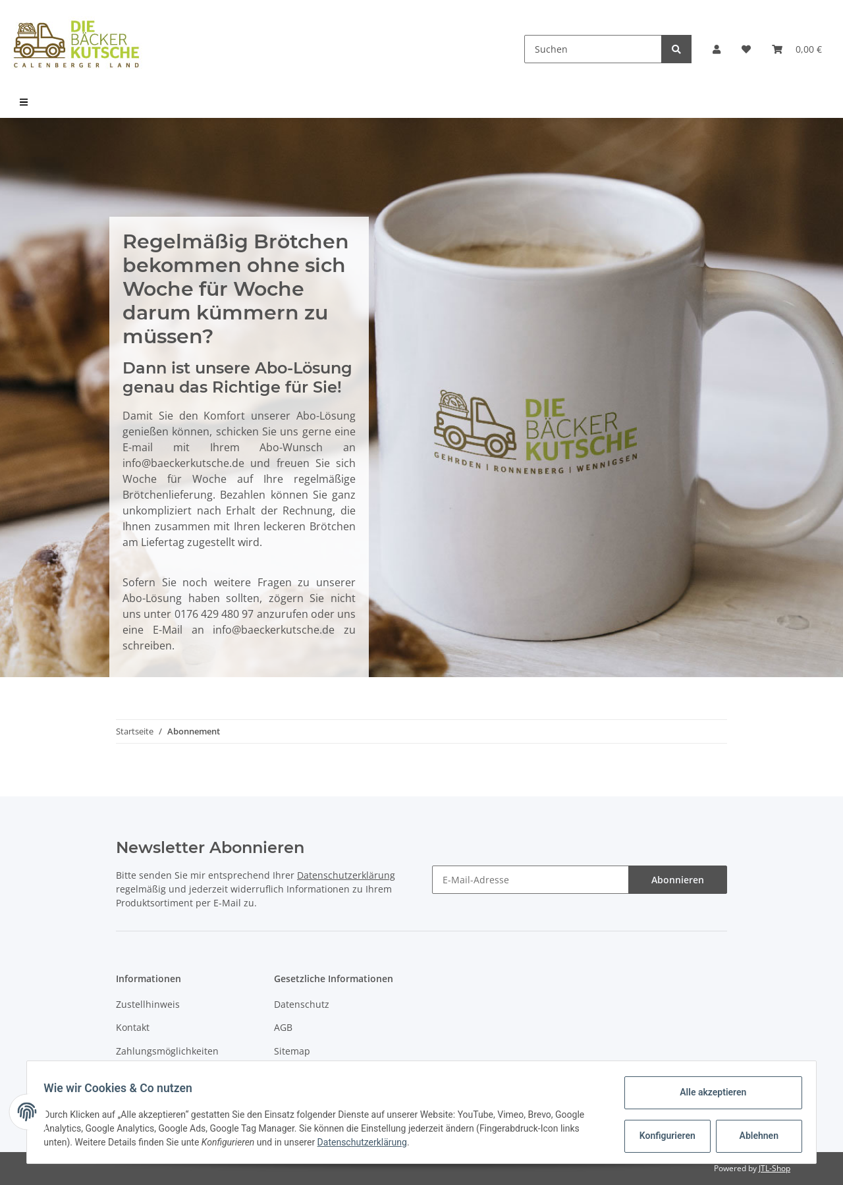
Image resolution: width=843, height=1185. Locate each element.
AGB (283, 1027)
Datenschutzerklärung (346, 875)
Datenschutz (301, 1004)
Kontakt (133, 1027)
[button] (716, 49)
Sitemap (292, 1051)
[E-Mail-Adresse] (530, 880)
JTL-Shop (774, 1168)
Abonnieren (677, 879)
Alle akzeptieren (708, 1092)
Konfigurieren (664, 1135)
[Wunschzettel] (746, 49)
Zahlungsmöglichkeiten (167, 1051)
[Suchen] (593, 49)
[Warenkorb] (796, 49)
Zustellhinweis (148, 1004)
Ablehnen (754, 1135)
